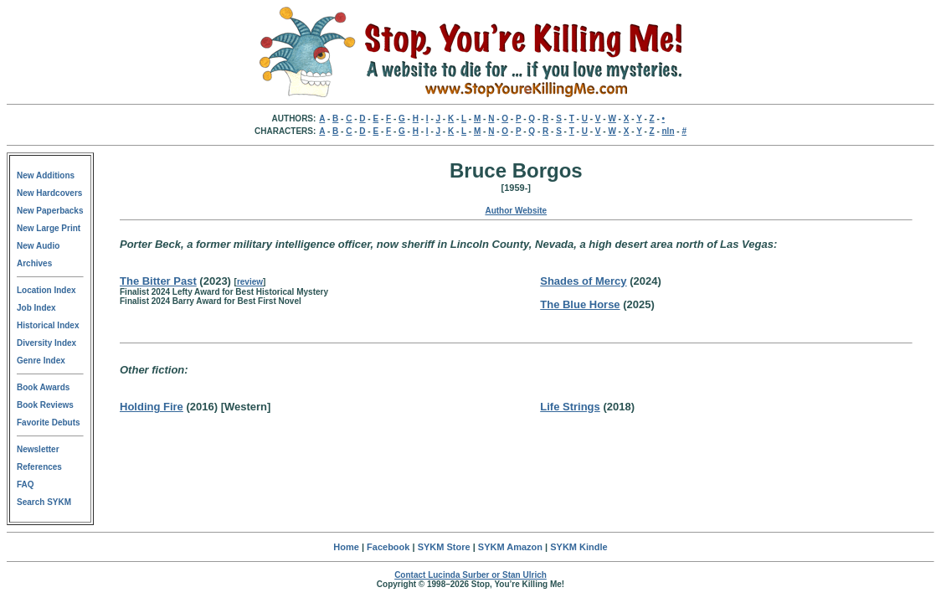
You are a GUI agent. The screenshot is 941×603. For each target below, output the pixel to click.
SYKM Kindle (578, 547)
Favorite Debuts (48, 422)
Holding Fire (151, 406)
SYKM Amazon (510, 547)
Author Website (516, 210)
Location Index (46, 290)
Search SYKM (44, 502)
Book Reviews (45, 405)
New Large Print (48, 228)
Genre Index (41, 360)
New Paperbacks (50, 210)
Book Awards (43, 387)
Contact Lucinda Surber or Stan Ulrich (470, 575)
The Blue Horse (580, 304)
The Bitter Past (158, 281)
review (250, 281)
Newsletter (38, 449)
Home (346, 547)
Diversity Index (46, 343)
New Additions (46, 175)
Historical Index (48, 325)
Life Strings (570, 406)
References (39, 467)
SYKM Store (444, 547)
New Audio (38, 245)
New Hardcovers (49, 193)
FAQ (25, 484)
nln (668, 131)
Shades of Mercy (583, 281)
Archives (34, 263)
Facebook (388, 547)
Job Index (36, 307)
